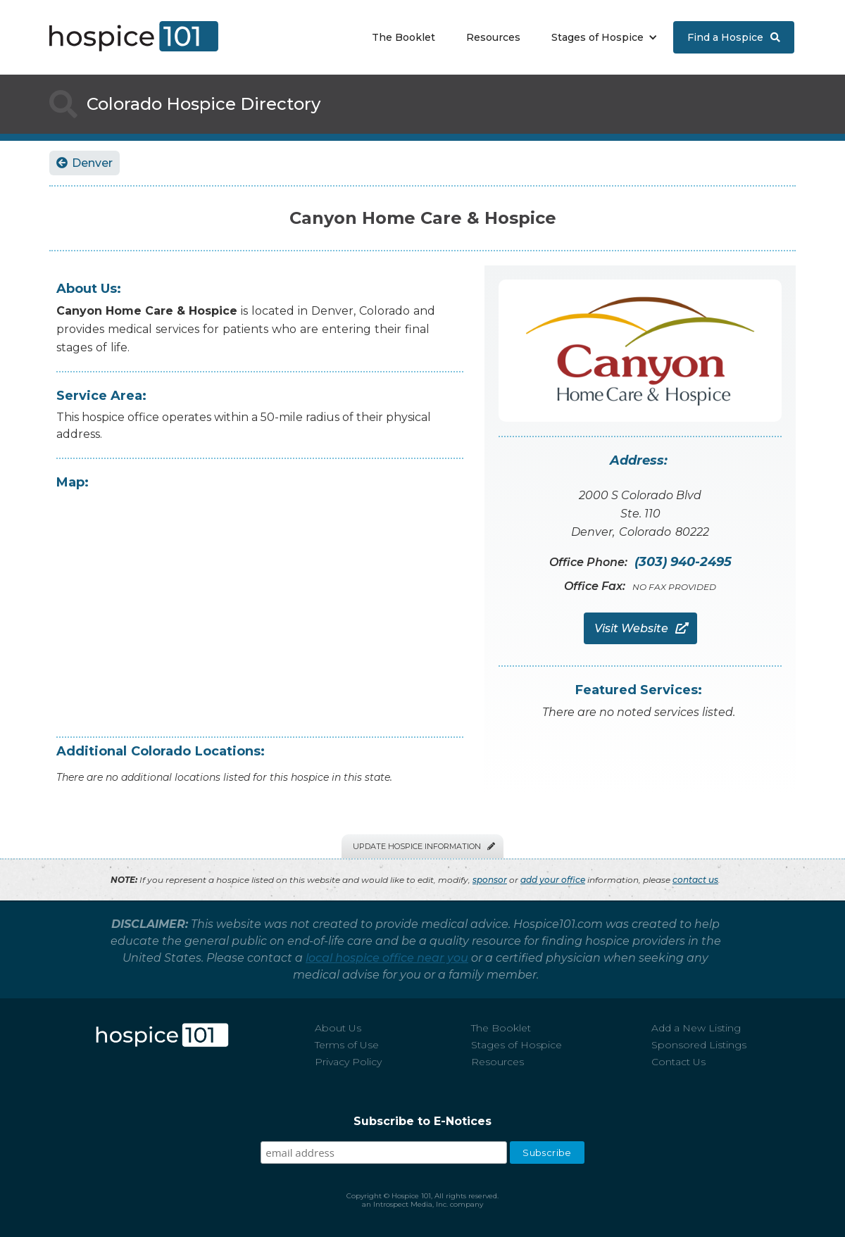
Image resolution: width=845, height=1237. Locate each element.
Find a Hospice (733, 37)
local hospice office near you (387, 958)
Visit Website (640, 628)
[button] (601, 37)
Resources (493, 37)
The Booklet (403, 37)
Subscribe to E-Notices (422, 1121)
